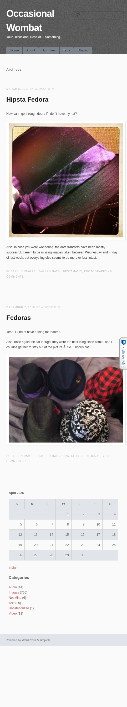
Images (30, 271)
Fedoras (18, 317)
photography (95, 271)
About (30, 50)
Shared (83, 50)
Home (14, 50)
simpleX (45, 640)
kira (65, 456)
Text (11, 603)
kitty (75, 456)
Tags (66, 50)
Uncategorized (19, 608)
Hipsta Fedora (27, 99)
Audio (13, 587)
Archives (49, 50)
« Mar (13, 568)
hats (56, 271)
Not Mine (15, 598)
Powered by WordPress (21, 640)
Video (13, 613)
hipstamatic (72, 271)
